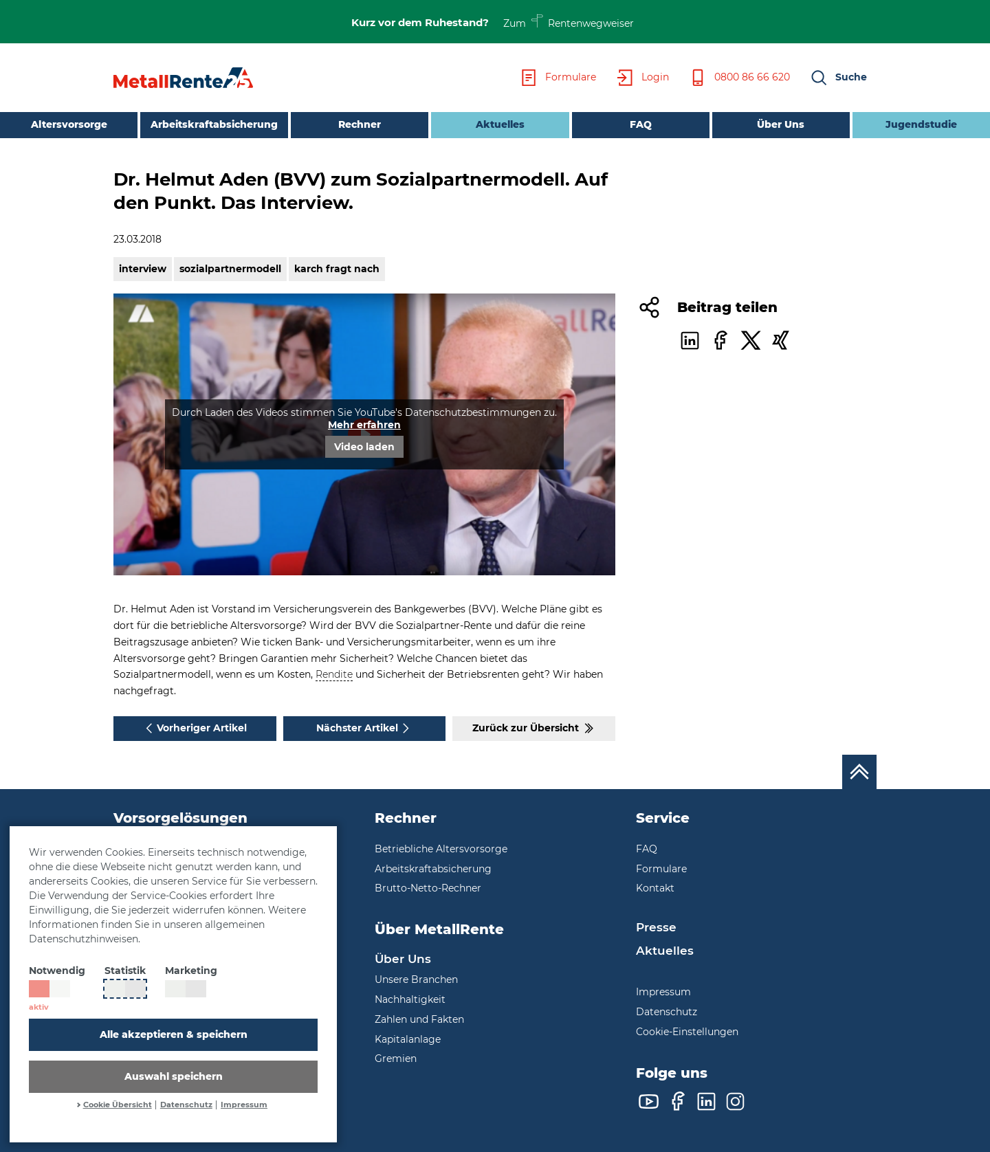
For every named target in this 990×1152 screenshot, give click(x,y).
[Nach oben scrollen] (859, 772)
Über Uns (780, 124)
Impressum (244, 1104)
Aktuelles (478, 123)
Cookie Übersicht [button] (117, 1104)
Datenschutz (186, 1104)
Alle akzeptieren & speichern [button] (174, 1034)
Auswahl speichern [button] (173, 1076)
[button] (838, 77)
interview (142, 269)
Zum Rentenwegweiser (569, 21)
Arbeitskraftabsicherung (214, 124)
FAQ (641, 124)
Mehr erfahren (364, 425)
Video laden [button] (364, 447)
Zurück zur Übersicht (534, 728)
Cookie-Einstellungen (687, 1032)
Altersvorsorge (69, 124)
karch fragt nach (337, 269)
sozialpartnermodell (230, 269)
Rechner (359, 124)
